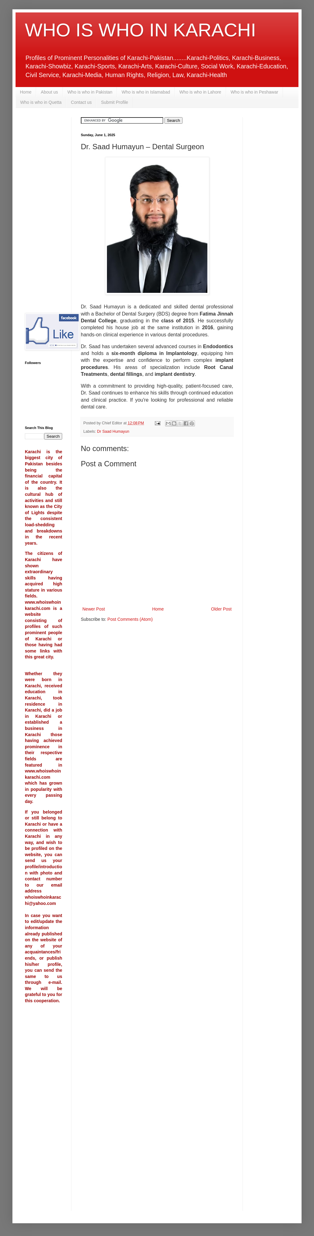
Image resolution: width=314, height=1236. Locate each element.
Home (25, 92)
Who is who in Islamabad (146, 92)
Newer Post (93, 608)
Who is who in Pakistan (90, 92)
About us (49, 92)
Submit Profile (114, 102)
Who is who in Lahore (200, 92)
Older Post (221, 608)
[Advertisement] (43, 210)
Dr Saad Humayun (113, 431)
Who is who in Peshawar (254, 92)
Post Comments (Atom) (130, 619)
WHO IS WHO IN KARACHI (140, 30)
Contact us (81, 102)
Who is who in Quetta (41, 102)
